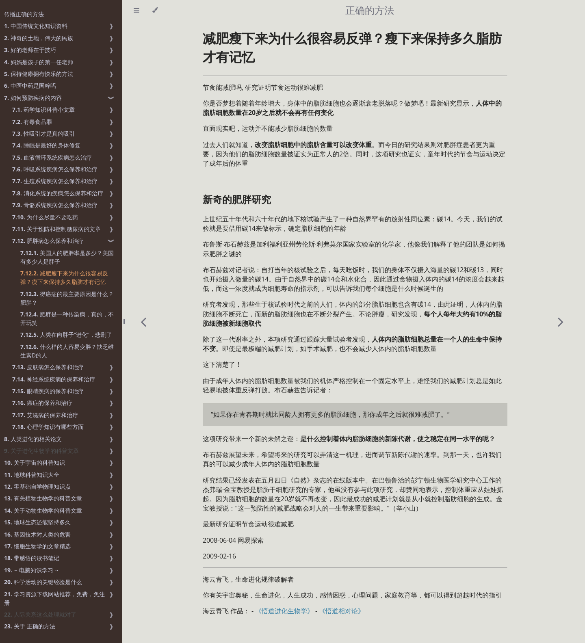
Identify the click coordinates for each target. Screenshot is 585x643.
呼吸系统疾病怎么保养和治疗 (55, 169)
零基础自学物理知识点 (37, 486)
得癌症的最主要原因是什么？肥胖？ (67, 298)
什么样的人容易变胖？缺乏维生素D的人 (67, 351)
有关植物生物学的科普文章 (43, 498)
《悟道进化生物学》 (284, 610)
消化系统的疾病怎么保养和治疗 (57, 193)
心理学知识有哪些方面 (48, 427)
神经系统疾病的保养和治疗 (53, 379)
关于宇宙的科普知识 (34, 462)
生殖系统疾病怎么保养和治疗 (55, 181)
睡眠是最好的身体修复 (46, 145)
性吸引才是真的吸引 (43, 133)
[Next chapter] (560, 321)
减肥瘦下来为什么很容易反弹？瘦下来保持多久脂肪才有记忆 (64, 277)
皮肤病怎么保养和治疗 (48, 367)
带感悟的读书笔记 (31, 558)
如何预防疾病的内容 (33, 98)
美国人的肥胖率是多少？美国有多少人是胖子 (67, 257)
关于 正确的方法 (29, 626)
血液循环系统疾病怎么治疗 (52, 157)
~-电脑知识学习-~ (31, 570)
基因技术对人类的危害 (37, 534)
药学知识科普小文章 (43, 109)
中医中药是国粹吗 (30, 85)
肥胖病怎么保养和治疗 (48, 241)
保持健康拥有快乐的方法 (38, 74)
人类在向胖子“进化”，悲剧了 (66, 334)
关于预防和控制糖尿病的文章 (56, 229)
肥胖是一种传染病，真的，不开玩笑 (67, 318)
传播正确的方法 (24, 14)
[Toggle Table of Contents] (136, 10)
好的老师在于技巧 (30, 50)
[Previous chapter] (143, 321)
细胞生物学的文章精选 (37, 546)
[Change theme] (155, 10)
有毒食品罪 (32, 122)
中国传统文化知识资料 (35, 26)
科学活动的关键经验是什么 (43, 582)
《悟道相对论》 (341, 610)
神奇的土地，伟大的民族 (38, 38)
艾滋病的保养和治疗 (45, 415)
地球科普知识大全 (31, 474)
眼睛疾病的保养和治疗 (48, 391)
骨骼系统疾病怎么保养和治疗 (55, 205)
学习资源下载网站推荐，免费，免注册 (54, 598)
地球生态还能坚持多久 (37, 522)
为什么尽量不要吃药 (45, 217)
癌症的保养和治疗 (42, 403)
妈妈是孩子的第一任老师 (38, 62)
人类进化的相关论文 (33, 439)
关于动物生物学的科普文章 (43, 510)
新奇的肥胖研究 (237, 199)
